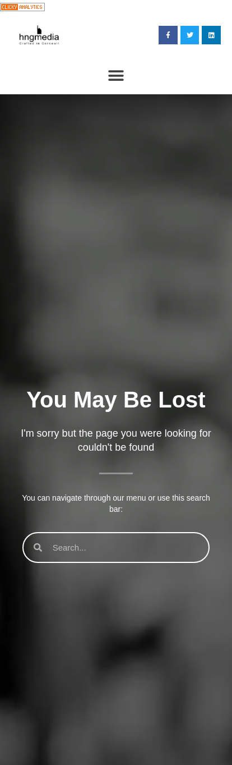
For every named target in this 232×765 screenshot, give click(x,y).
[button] (116, 76)
